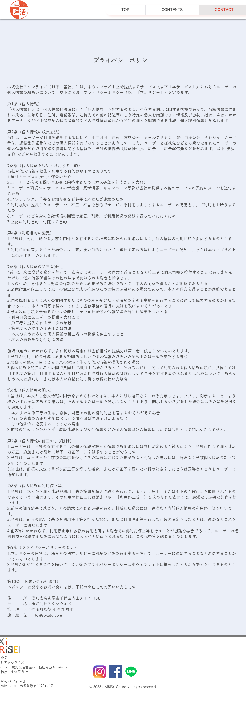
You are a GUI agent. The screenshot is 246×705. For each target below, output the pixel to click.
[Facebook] (115, 671)
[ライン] (131, 671)
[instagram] (99, 671)
